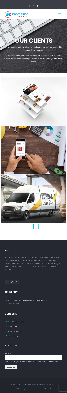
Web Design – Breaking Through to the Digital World (27, 300)
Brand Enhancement (16, 322)
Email (8, 353)
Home (13, 384)
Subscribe (11, 367)
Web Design (12, 326)
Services (42, 384)
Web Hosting (13, 336)
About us (21, 384)
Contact (50, 384)
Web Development (15, 331)
